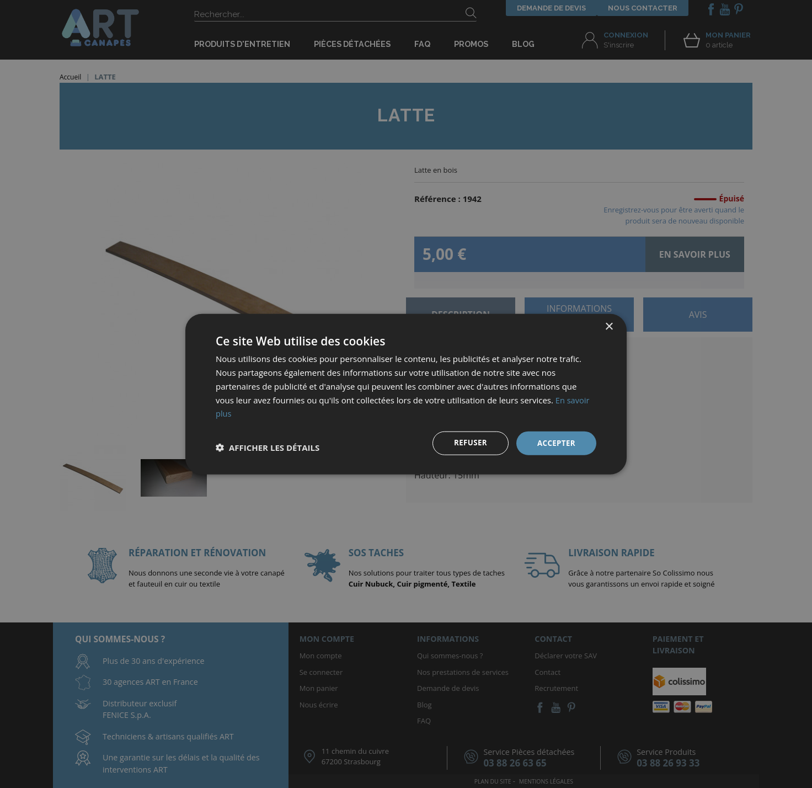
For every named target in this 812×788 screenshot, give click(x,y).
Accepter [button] (555, 443)
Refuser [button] (468, 443)
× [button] (609, 326)
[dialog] (406, 394)
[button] (267, 447)
